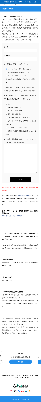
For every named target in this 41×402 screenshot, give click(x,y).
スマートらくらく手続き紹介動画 (12, 216)
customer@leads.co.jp (24, 195)
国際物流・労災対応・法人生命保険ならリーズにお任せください (20, 2)
